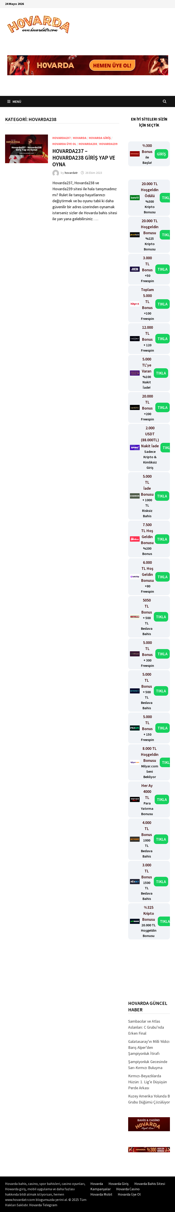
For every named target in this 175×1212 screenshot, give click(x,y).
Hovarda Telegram (43, 1205)
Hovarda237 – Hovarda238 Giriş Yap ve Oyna (83, 157)
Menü (14, 101)
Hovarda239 (108, 144)
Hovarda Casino (128, 1189)
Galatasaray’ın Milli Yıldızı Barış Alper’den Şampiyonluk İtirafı (148, 1047)
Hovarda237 (61, 138)
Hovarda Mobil (101, 1194)
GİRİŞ (161, 153)
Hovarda (79, 138)
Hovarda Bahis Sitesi (149, 1183)
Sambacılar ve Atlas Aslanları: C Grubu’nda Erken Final (146, 1027)
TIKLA (167, 197)
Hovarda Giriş (100, 138)
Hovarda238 (88, 144)
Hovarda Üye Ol (129, 1194)
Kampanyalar (100, 1189)
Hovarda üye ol (64, 144)
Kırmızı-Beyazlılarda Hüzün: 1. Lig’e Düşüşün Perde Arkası (147, 1081)
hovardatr (71, 173)
